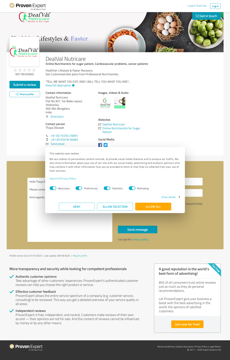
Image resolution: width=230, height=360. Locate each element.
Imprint (63, 178)
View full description (60, 85)
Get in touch (206, 15)
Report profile (80, 255)
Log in (215, 6)
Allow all (153, 206)
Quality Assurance (184, 346)
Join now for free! (187, 324)
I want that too (197, 6)
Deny (76, 206)
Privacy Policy (78, 178)
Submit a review (24, 84)
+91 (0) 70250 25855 (64, 136)
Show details (159, 197)
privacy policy (140, 239)
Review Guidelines (165, 346)
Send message (137, 229)
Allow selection (115, 206)
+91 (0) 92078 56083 (64, 139)
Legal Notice (215, 346)
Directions (57, 116)
